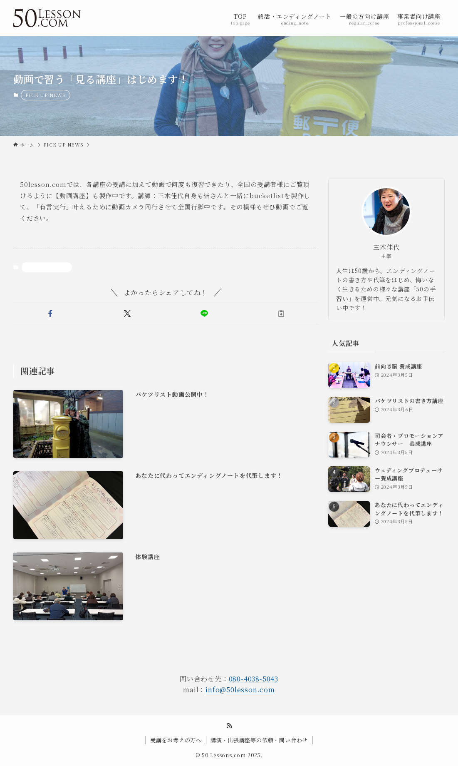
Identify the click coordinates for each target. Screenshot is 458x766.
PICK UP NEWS (45, 95)
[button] (50, 313)
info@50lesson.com (240, 689)
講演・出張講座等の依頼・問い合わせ (259, 740)
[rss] (229, 725)
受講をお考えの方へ (176, 740)
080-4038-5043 (253, 679)
